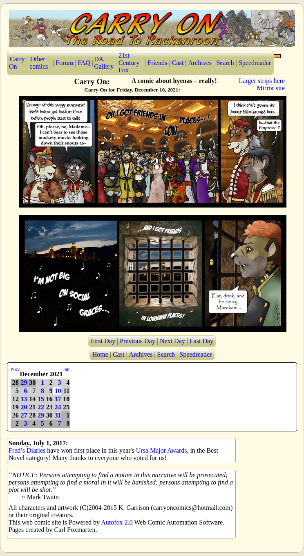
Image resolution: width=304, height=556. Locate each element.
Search (225, 62)
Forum (64, 62)
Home (100, 354)
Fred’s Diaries (27, 450)
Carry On (17, 63)
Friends (157, 62)
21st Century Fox (129, 63)
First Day (103, 340)
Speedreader (255, 62)
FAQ (84, 62)
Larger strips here (262, 80)
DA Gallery (104, 63)
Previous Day (137, 340)
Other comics (38, 63)
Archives (200, 62)
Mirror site (271, 88)
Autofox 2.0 (116, 522)
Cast (177, 62)
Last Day (201, 340)
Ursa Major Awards (161, 450)
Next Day (172, 340)
